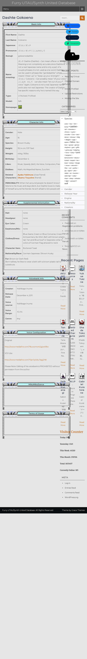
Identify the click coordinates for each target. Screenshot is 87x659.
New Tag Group (72, 76)
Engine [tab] (66, 198)
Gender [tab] (66, 189)
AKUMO (63, 275)
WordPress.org (71, 497)
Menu (6, 9)
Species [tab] (66, 118)
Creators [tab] (67, 207)
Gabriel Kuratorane (82, 387)
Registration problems (72, 226)
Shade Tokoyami (82, 331)
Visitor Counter (71, 432)
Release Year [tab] (69, 193)
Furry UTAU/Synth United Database (43, 3)
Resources (72, 276)
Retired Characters (72, 333)
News (64, 249)
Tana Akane (63, 331)
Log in (67, 483)
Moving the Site (72, 98)
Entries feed (70, 488)
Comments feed (72, 493)
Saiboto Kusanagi (63, 387)
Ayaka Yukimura (25, 175)
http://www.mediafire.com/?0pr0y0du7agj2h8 (26, 360)
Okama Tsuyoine (26, 178)
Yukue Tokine (81, 277)
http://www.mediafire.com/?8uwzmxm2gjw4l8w (27, 347)
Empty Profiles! (72, 89)
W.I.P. (72, 383)
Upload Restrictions (73, 94)
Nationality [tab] (68, 202)
